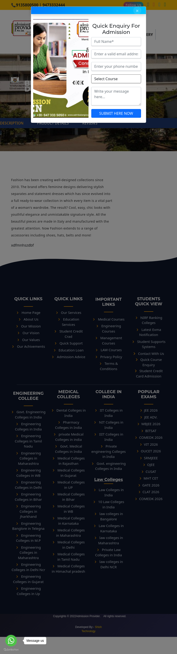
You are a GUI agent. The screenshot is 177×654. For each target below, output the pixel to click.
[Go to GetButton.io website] (11, 649)
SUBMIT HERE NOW (116, 113)
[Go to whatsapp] (11, 640)
